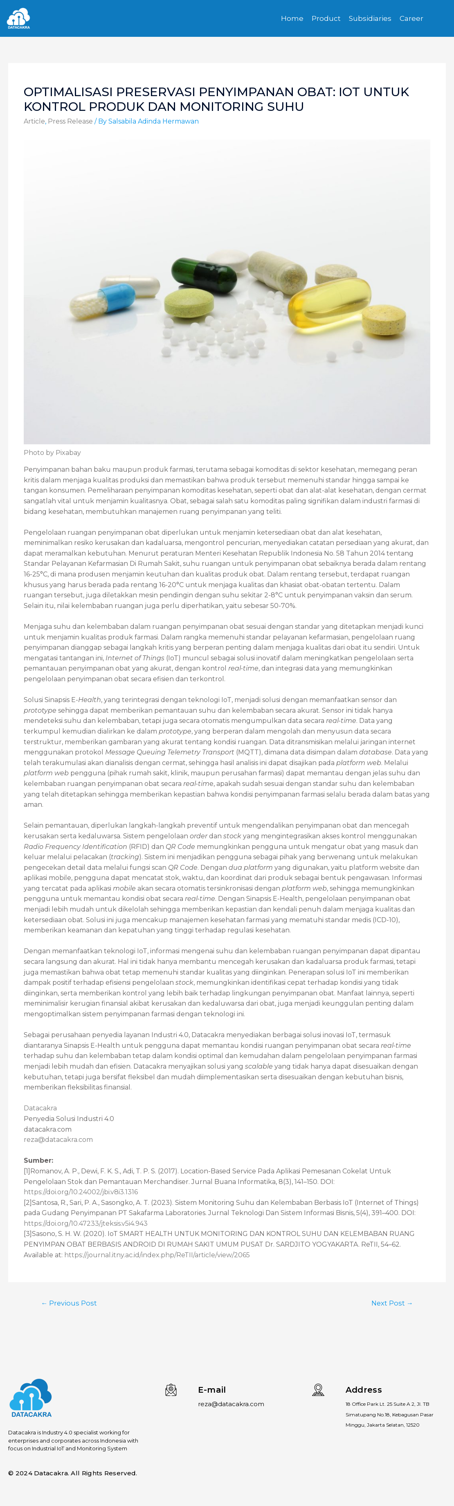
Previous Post (69, 1303)
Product (326, 18)
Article (34, 121)
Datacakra (40, 1108)
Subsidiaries (370, 18)
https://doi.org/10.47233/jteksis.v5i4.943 (86, 1223)
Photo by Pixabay (52, 453)
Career (411, 18)
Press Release (70, 121)
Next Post (391, 1303)
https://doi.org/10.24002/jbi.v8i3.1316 (81, 1192)
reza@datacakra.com (58, 1140)
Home (292, 18)
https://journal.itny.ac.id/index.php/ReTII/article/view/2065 (157, 1255)
